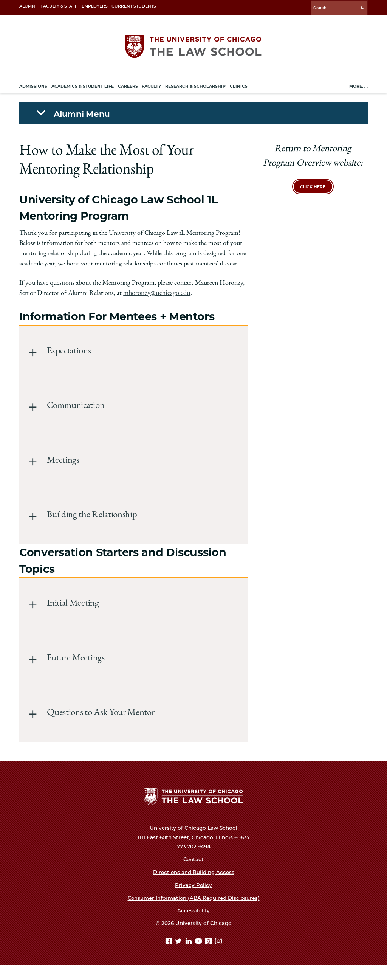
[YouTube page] (199, 945)
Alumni (27, 6)
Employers (95, 6)
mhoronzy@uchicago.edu (156, 292)
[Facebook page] (169, 945)
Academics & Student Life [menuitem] (82, 85)
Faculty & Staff (58, 6)
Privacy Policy (193, 888)
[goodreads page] (209, 945)
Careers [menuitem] (128, 85)
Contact (193, 863)
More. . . (358, 85)
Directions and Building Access (193, 876)
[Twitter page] (179, 945)
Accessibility (193, 914)
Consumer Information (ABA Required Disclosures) (193, 901)
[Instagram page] (218, 945)
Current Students (133, 6)
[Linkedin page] (189, 945)
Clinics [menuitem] (239, 85)
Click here (313, 185)
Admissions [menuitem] (33, 85)
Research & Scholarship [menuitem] (195, 85)
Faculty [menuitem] (151, 85)
